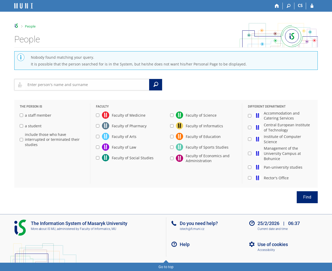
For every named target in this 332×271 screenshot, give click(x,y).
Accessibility (266, 250)
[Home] (277, 6)
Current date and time (273, 229)
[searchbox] (87, 84)
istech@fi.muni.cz (192, 229)
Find (307, 197)
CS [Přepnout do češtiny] (300, 5)
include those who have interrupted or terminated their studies (50, 139)
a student (31, 125)
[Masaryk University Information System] (23, 6)
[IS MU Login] (312, 6)
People (30, 26)
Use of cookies (273, 244)
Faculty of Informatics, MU (98, 229)
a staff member (35, 115)
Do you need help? (199, 223)
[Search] (288, 6)
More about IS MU (43, 229)
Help (185, 244)
